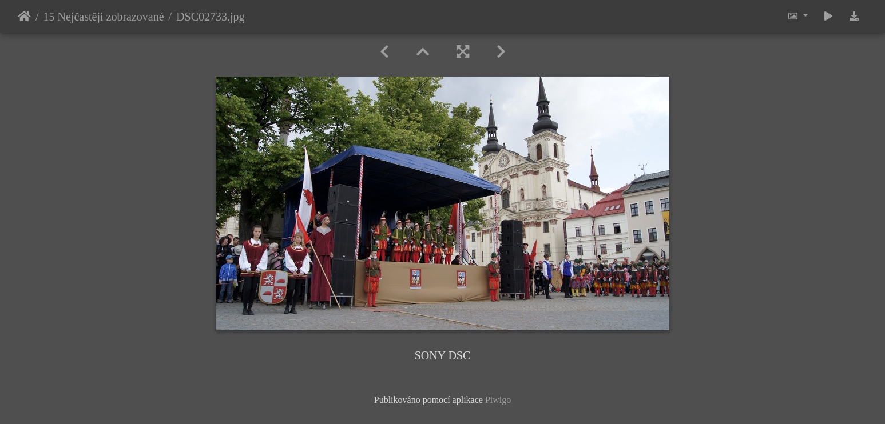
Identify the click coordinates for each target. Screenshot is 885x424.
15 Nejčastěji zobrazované (103, 16)
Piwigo (498, 400)
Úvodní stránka (24, 16)
